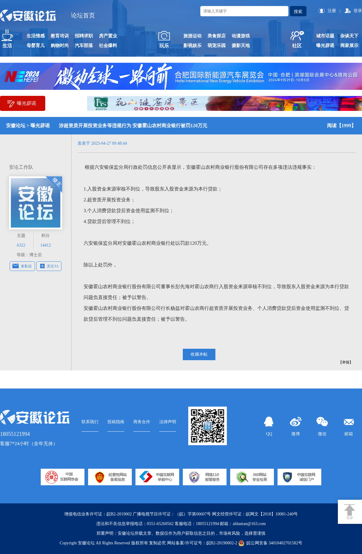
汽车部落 (84, 45)
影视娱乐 (192, 45)
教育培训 (60, 35)
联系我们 (89, 422)
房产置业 (108, 35)
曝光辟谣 (325, 45)
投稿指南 (115, 422)
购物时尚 (60, 45)
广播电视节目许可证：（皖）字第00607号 (172, 514)
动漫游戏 (241, 35)
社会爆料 (108, 45)
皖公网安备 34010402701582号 (270, 543)
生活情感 (36, 35)
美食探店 (217, 35)
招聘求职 (84, 35)
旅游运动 (192, 35)
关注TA (53, 266)
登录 (358, 10)
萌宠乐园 (217, 45)
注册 (332, 10)
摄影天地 (241, 45)
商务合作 (141, 422)
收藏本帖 (199, 354)
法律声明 (167, 422)
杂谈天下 (349, 35)
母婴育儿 (36, 45)
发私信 (26, 266)
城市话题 (325, 35)
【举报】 (345, 362)
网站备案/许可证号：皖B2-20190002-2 (202, 543)
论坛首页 (83, 15)
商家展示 (349, 45)
